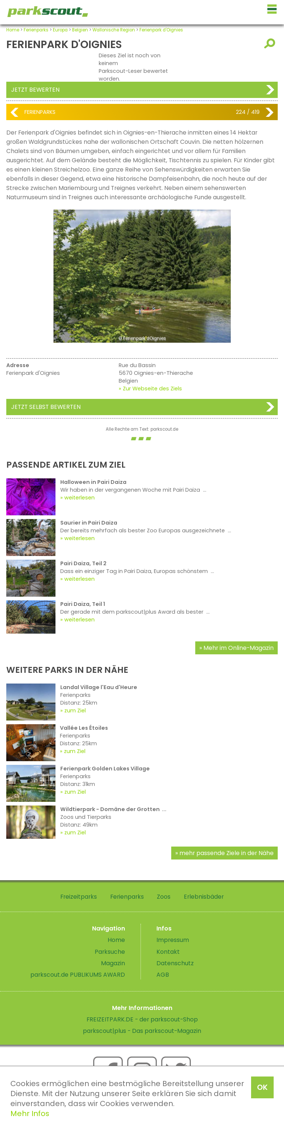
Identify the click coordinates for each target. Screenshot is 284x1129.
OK (262, 1087)
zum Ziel (75, 710)
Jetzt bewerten (35, 89)
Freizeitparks (78, 896)
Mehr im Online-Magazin (238, 648)
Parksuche (110, 951)
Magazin (113, 963)
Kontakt (168, 951)
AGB (162, 974)
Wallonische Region (113, 30)
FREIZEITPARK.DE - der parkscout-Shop (142, 1019)
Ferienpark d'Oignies (161, 30)
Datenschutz (175, 963)
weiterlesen (79, 497)
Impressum (172, 940)
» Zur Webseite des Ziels (150, 388)
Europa (60, 30)
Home (12, 30)
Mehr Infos (29, 1113)
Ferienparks (36, 30)
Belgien (80, 30)
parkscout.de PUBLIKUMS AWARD (77, 974)
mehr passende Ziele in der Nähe (226, 853)
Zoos (163, 896)
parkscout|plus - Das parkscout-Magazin (142, 1031)
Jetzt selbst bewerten (46, 407)
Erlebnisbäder (204, 896)
